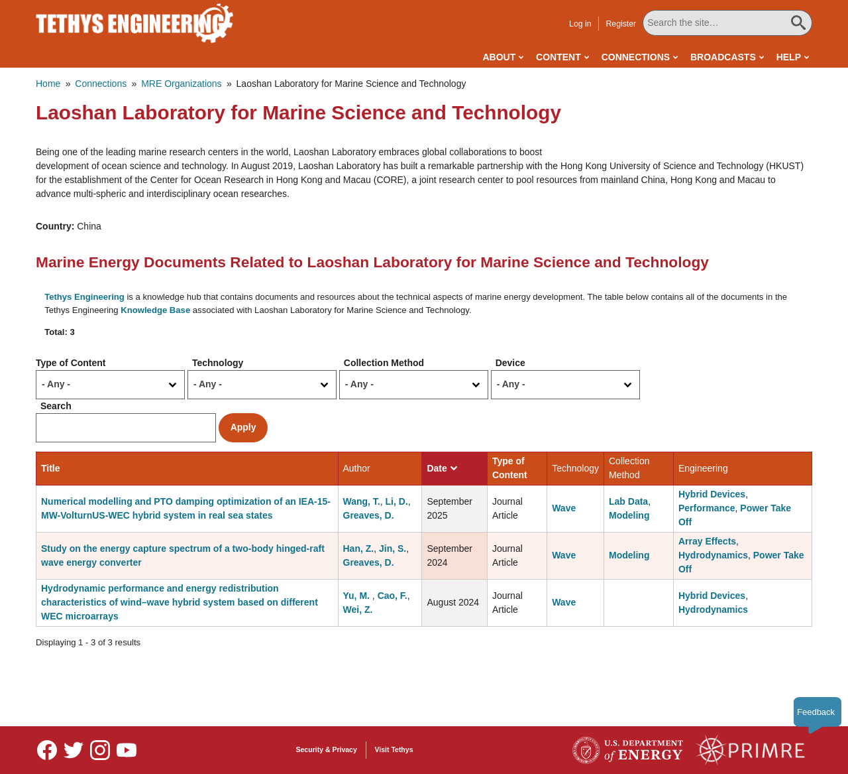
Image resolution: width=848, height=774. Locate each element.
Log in (580, 24)
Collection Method (384, 362)
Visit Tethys (394, 749)
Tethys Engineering (84, 297)
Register (621, 24)
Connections (636, 57)
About (498, 57)
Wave (564, 508)
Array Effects (707, 541)
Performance (706, 508)
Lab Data (628, 501)
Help (788, 57)
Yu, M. (357, 595)
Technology (218, 362)
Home (48, 83)
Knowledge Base (155, 310)
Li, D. (397, 501)
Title (50, 468)
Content (558, 57)
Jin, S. (392, 548)
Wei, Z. (358, 609)
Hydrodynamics (713, 555)
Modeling (629, 515)
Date (441, 468)
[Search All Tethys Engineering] (727, 23)
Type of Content (71, 362)
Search (56, 406)
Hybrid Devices (711, 494)
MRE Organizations (181, 83)
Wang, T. (361, 501)
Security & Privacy (326, 749)
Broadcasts (723, 57)
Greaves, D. (368, 515)
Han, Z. (358, 548)
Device (510, 362)
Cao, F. (392, 595)
